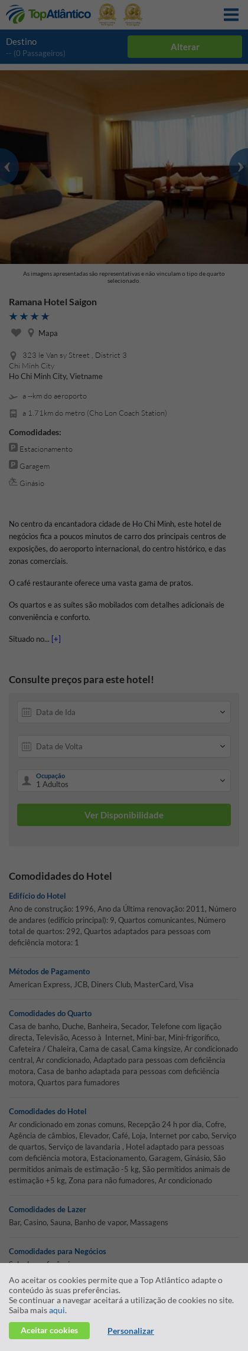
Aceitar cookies (49, 1330)
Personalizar (130, 1331)
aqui (57, 1310)
